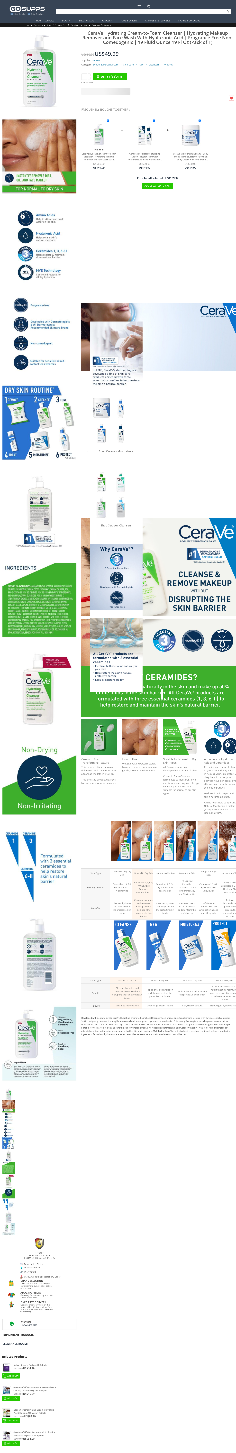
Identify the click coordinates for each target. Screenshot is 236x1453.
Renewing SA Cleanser (207, 864)
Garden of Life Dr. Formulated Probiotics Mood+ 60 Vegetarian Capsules (34, 1434)
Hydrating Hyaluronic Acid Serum (158, 973)
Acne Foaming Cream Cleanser (186, 864)
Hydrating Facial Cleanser (120, 864)
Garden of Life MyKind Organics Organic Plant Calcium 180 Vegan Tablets (33, 1411)
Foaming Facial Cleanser (164, 864)
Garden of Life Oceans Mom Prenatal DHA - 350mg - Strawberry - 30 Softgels (34, 1389)
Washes (107, 25)
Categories (38, 25)
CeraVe (96, 60)
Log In (138, 5)
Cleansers (96, 25)
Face (85, 25)
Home (27, 25)
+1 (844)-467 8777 (29, 1325)
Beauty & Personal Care (57, 25)
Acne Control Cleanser (229, 864)
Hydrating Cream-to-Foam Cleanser (142, 864)
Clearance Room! (15, 1344)
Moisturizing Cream (191, 972)
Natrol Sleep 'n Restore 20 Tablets (30, 1364)
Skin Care (75, 25)
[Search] (142, 11)
